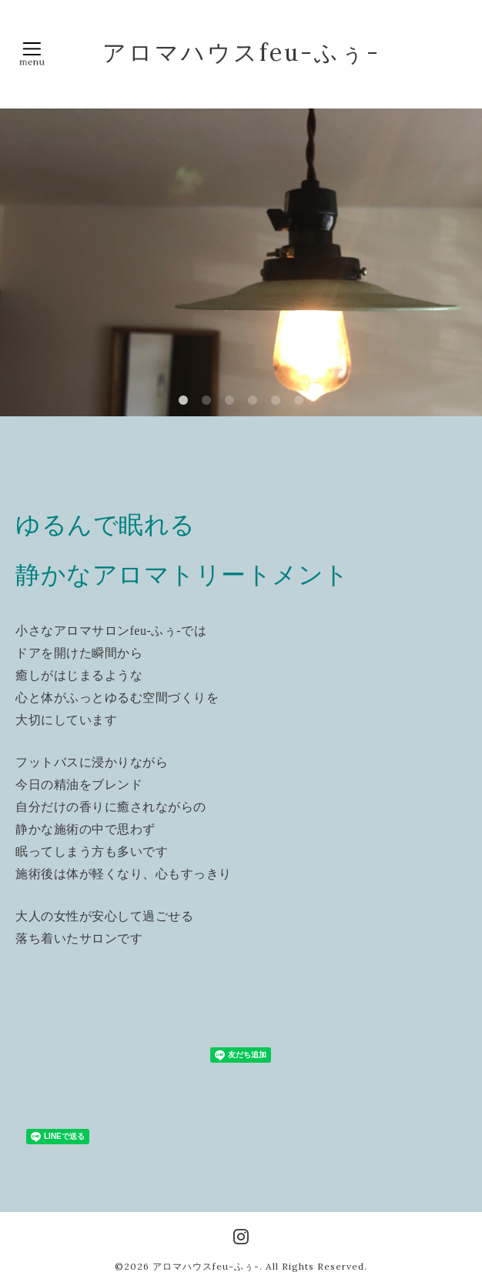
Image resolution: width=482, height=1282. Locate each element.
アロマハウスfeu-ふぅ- (241, 52)
